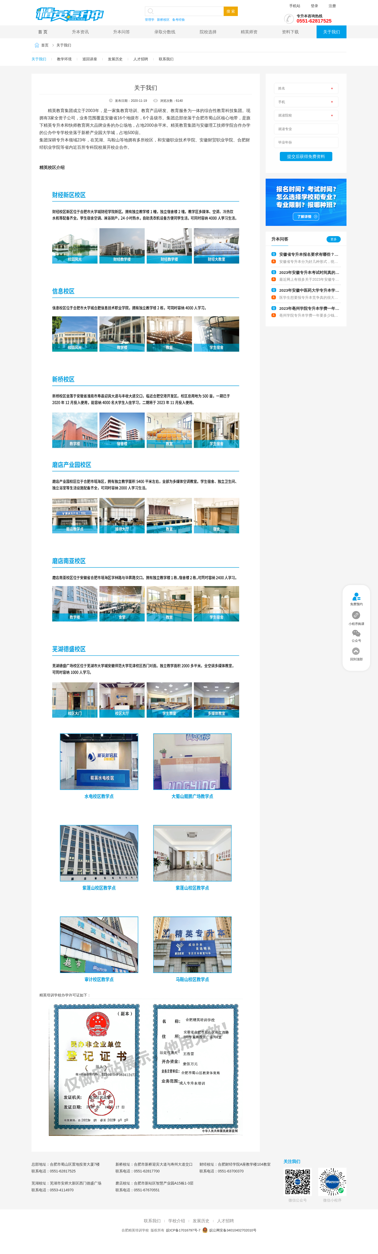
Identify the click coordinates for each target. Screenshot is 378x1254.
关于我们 (331, 32)
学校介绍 (176, 1221)
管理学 (149, 20)
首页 (45, 45)
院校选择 (208, 32)
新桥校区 (163, 20)
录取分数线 (164, 32)
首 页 (43, 32)
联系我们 (166, 59)
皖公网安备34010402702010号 (232, 1230)
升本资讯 (80, 32)
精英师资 (249, 32)
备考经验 (178, 20)
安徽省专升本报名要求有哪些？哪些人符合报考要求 (324, 254)
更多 (333, 239)
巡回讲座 (89, 59)
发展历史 (115, 59)
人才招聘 (140, 59)
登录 (314, 6)
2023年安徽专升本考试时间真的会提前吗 (315, 272)
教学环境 (64, 59)
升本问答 (121, 32)
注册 (332, 6)
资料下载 (290, 32)
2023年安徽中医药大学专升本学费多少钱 (315, 290)
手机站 (294, 6)
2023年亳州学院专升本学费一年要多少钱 (315, 308)
